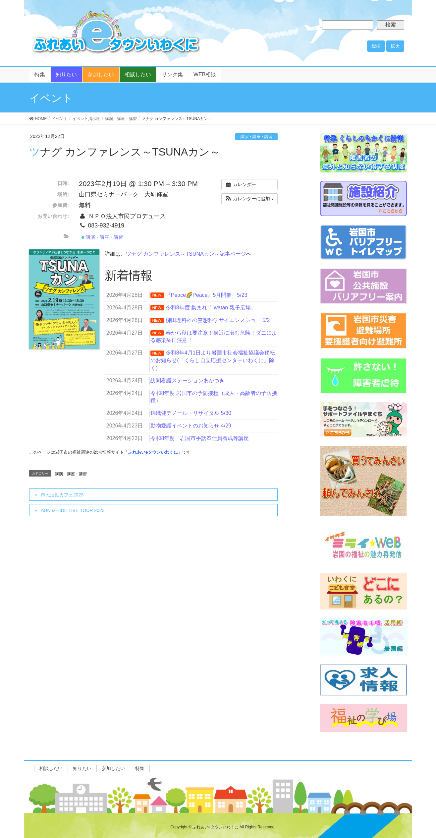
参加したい (113, 768)
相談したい (51, 768)
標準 (376, 46)
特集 (139, 768)
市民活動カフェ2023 (62, 494)
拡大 (395, 46)
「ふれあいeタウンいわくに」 (153, 452)
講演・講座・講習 (256, 136)
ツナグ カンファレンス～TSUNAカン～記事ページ (186, 254)
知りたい (82, 768)
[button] (249, 199)
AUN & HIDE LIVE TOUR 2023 (72, 510)
